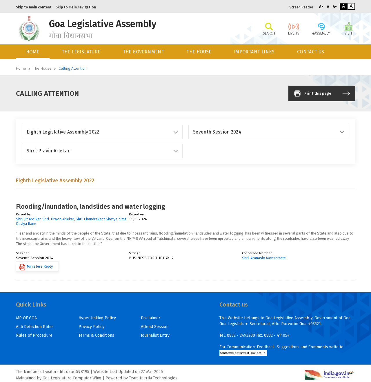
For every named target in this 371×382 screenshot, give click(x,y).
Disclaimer (150, 318)
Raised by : (24, 214)
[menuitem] (33, 51)
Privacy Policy (91, 326)
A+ (321, 6)
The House (42, 68)
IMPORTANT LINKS (254, 52)
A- (335, 6)
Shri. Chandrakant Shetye (96, 219)
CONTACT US (310, 52)
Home (21, 68)
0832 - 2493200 (241, 335)
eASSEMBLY (321, 28)
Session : (22, 253)
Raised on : (137, 214)
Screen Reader (301, 7)
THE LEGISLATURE (81, 52)
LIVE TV (293, 28)
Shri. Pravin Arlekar (58, 219)
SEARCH (268, 28)
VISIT (348, 28)
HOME (32, 52)
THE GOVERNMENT (143, 52)
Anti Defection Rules (35, 326)
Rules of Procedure (34, 335)
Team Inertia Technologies (153, 378)
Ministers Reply (36, 267)
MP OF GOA (26, 318)
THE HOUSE (199, 52)
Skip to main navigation (76, 7)
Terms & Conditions (96, 335)
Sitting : (134, 253)
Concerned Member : (257, 253)
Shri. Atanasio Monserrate (264, 258)
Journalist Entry (155, 335)
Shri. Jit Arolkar (28, 219)
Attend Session (154, 326)
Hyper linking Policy (97, 318)
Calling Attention (73, 68)
